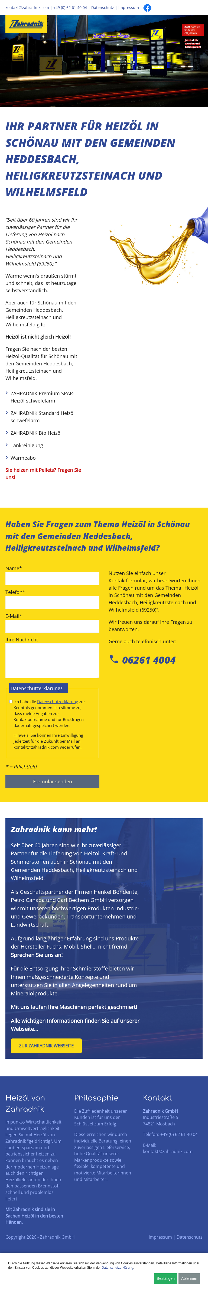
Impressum (128, 7)
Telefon (15, 592)
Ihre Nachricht (21, 640)
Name (13, 568)
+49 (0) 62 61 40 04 (70, 7)
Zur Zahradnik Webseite (46, 1047)
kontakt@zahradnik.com (27, 7)
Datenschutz (102, 7)
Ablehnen (189, 1278)
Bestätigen (166, 1278)
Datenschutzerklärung (57, 702)
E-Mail (13, 615)
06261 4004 (142, 660)
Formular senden (52, 782)
